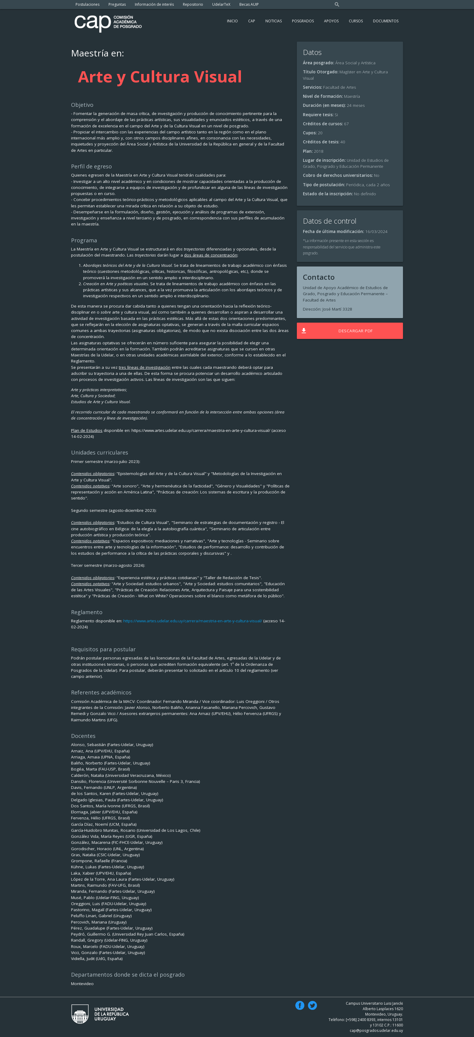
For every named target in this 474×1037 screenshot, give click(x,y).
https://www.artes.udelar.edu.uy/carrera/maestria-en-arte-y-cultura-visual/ (192, 621)
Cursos (356, 21)
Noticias (273, 21)
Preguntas (117, 4)
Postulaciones (87, 4)
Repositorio (193, 4)
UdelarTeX (221, 4)
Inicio (232, 21)
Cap (251, 21)
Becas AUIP (249, 4)
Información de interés (154, 4)
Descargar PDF (336, 331)
